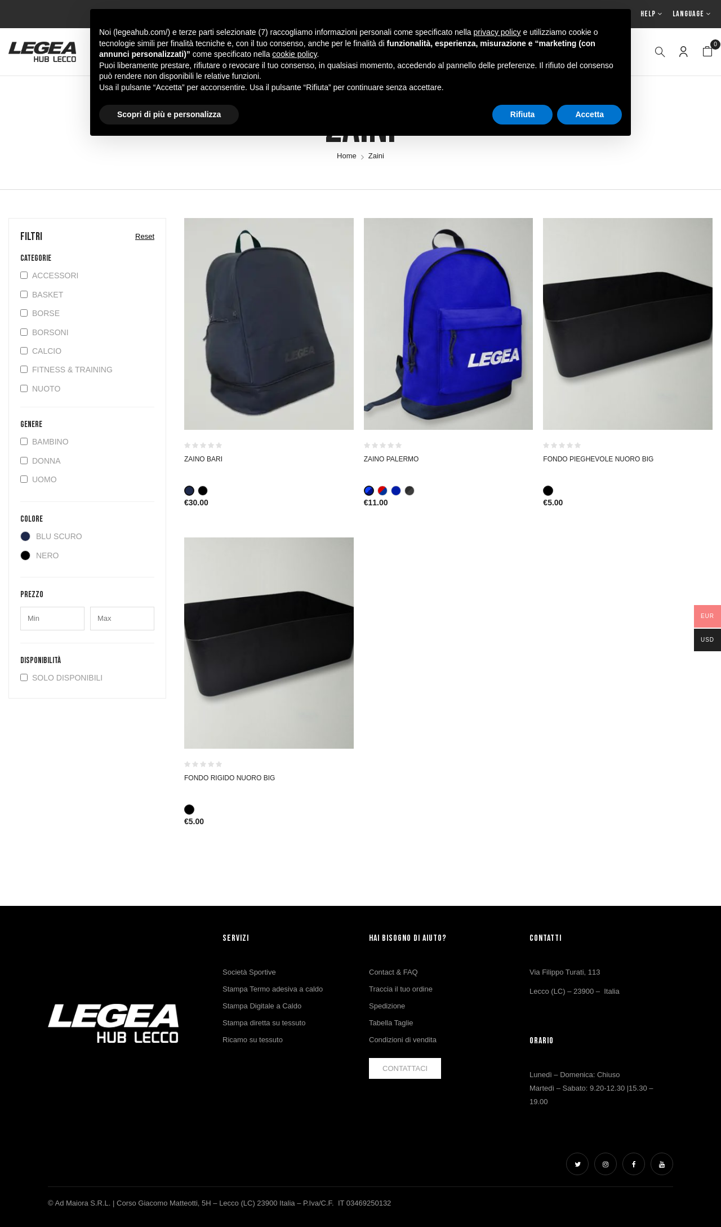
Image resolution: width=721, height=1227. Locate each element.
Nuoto (40, 388)
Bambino (44, 441)
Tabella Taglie (391, 1023)
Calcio (40, 350)
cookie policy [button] (294, 54)
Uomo (38, 479)
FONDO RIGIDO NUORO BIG (229, 778)
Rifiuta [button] (522, 114)
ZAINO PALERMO (391, 459)
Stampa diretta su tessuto (263, 1023)
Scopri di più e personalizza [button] (169, 114)
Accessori (49, 275)
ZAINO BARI (203, 459)
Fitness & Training (66, 369)
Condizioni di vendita (403, 1039)
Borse (40, 313)
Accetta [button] (589, 114)
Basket (41, 294)
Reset (144, 236)
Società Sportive (249, 972)
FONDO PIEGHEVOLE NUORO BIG (598, 459)
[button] (707, 52)
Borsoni (44, 332)
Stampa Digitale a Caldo (261, 1006)
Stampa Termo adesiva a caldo (272, 989)
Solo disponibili (61, 677)
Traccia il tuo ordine (401, 989)
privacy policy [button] (497, 32)
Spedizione (387, 1006)
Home (347, 156)
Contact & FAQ (393, 972)
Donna (40, 460)
